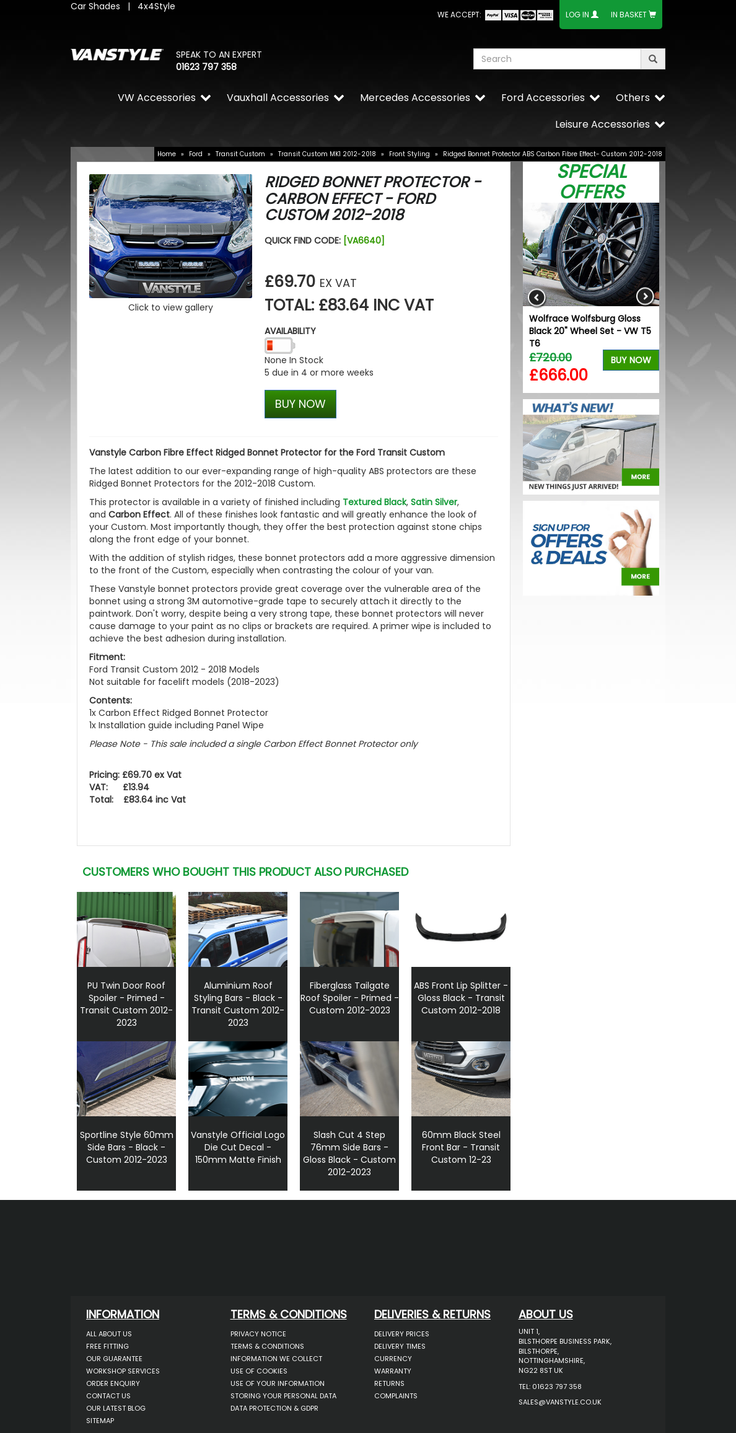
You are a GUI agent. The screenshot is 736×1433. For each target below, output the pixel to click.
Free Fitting (107, 1346)
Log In (577, 14)
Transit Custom (240, 154)
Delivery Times (400, 1346)
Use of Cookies (258, 1371)
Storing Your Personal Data (283, 1396)
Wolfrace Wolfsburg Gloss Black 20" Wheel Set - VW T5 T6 (590, 331)
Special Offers (591, 182)
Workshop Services (123, 1371)
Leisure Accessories (602, 124)
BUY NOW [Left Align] (300, 404)
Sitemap (100, 1421)
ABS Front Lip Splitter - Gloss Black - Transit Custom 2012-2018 (461, 997)
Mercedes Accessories (415, 97)
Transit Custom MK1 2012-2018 (327, 154)
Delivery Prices (401, 1334)
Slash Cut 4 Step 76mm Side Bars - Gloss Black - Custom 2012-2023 (349, 1153)
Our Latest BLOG (116, 1408)
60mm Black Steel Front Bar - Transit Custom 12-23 (461, 1147)
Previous (537, 298)
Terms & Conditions (267, 1346)
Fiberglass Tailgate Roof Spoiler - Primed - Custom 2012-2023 (349, 997)
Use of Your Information (277, 1383)
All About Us (109, 1334)
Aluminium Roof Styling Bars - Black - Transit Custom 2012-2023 (237, 1004)
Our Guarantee (114, 1359)
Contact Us (108, 1396)
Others (633, 97)
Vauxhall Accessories (278, 97)
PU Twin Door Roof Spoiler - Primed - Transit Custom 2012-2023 (126, 1004)
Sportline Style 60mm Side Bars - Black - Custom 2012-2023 (126, 1147)
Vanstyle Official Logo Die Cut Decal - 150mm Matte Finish (238, 1147)
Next (645, 298)
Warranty (392, 1371)
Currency (393, 1359)
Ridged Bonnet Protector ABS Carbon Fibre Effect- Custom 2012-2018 (552, 154)
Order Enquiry (113, 1383)
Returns (389, 1383)
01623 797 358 (206, 67)
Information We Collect (276, 1359)
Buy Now (631, 360)
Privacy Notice (258, 1334)
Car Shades (95, 6)
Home (166, 154)
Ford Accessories (543, 97)
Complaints (396, 1396)
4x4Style (156, 6)
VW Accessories (157, 97)
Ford (196, 154)
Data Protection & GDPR (274, 1408)
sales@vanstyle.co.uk (560, 1402)
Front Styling (409, 154)
